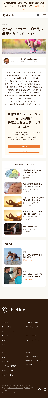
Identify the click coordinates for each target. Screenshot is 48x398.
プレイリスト (6, 327)
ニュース (28, 331)
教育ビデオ (6, 362)
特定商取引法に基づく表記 (33, 361)
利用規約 (27, 388)
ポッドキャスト (7, 336)
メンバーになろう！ (32, 340)
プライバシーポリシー (32, 357)
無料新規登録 (24, 147)
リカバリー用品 (7, 375)
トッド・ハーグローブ (24, 60)
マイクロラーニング (9, 331)
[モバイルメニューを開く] (44, 15)
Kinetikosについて (31, 322)
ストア (4, 353)
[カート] (38, 15)
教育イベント (6, 357)
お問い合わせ (29, 365)
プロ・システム (30, 336)
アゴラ (4, 340)
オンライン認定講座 (9, 366)
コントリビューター (32, 327)
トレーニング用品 (8, 370)
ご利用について (30, 353)
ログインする (24, 154)
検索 (3, 344)
